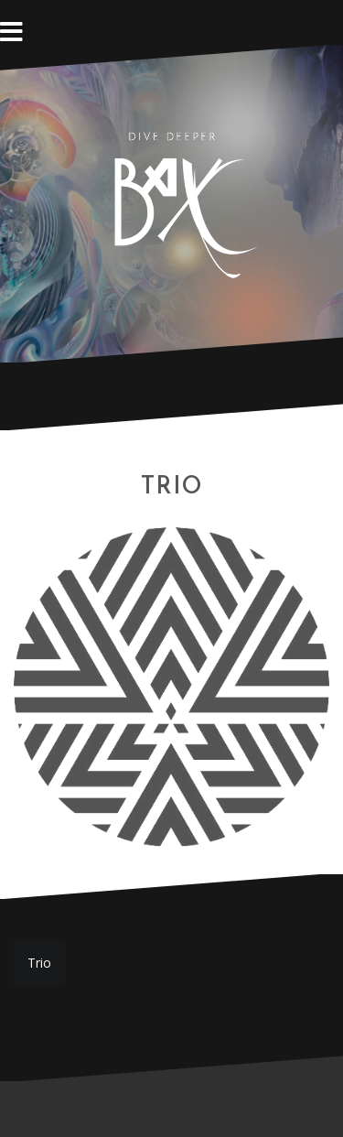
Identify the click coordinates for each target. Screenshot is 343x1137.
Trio (39, 962)
